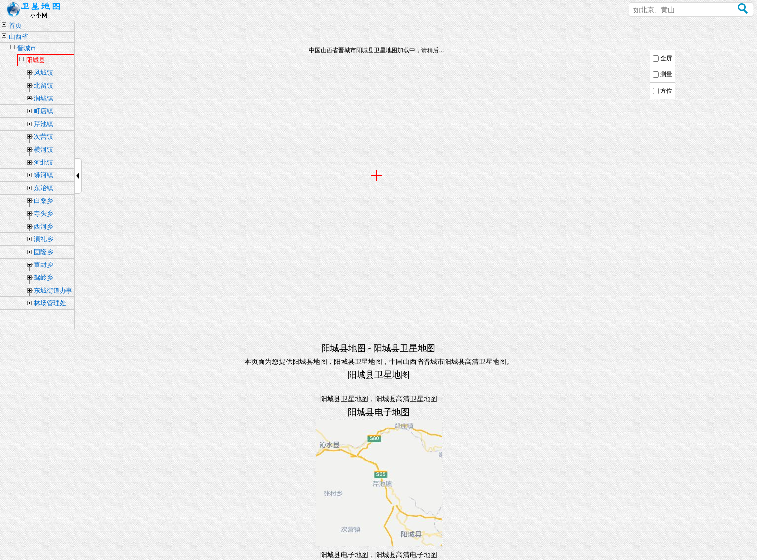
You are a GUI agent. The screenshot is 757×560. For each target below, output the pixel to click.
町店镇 (43, 111)
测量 (666, 74)
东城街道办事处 (53, 291)
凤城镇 (43, 72)
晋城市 (26, 48)
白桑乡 (43, 200)
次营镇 (43, 136)
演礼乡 (43, 239)
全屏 (666, 58)
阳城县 (35, 60)
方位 (666, 90)
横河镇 (43, 149)
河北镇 (43, 162)
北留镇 (43, 85)
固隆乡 (43, 252)
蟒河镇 (43, 175)
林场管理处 (50, 303)
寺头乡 (43, 213)
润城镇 (43, 98)
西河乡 (43, 226)
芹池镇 (43, 124)
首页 (15, 25)
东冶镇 (43, 188)
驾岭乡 (43, 277)
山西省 (18, 36)
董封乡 (43, 264)
